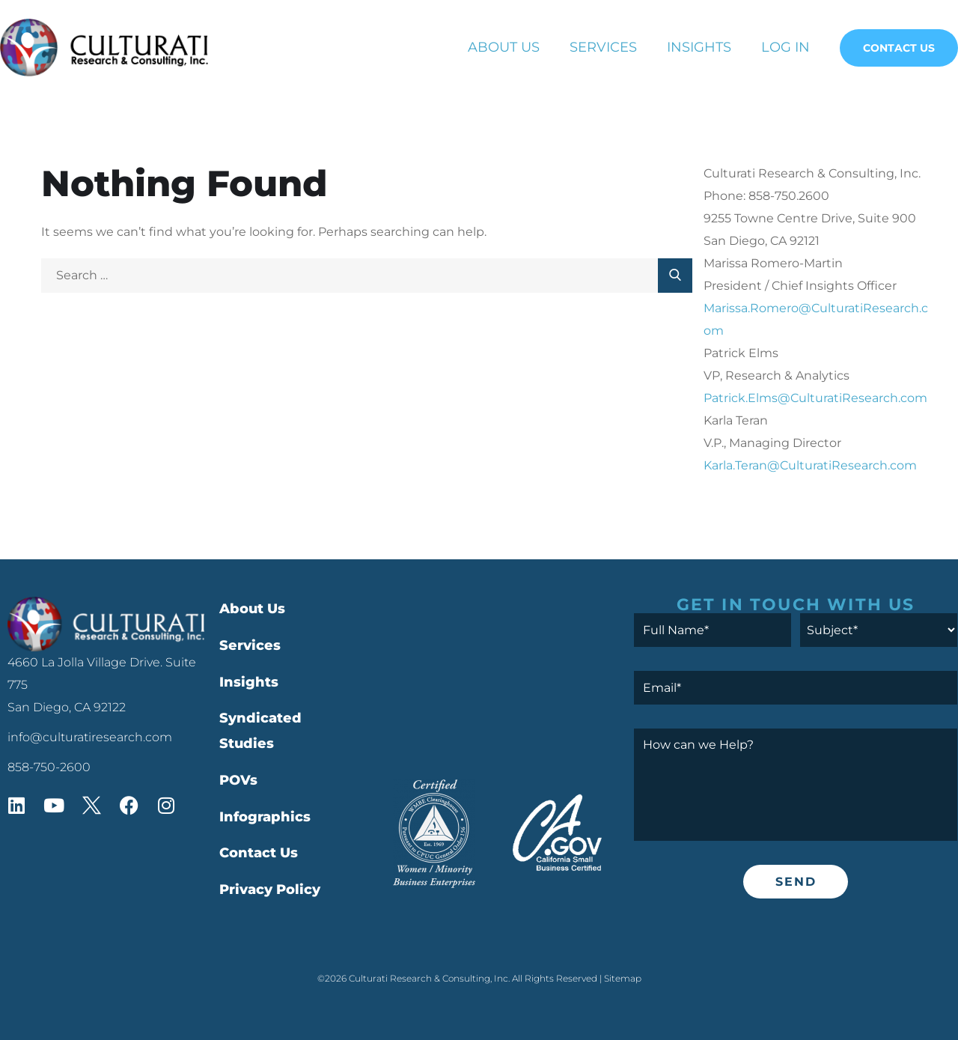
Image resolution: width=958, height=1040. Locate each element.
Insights (699, 47)
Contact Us (899, 48)
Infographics (265, 817)
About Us (504, 47)
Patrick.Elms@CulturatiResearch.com (815, 398)
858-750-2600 (49, 767)
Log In (785, 47)
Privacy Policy (269, 889)
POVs (238, 780)
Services (603, 47)
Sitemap (622, 978)
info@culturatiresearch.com (89, 737)
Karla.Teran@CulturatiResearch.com (810, 465)
